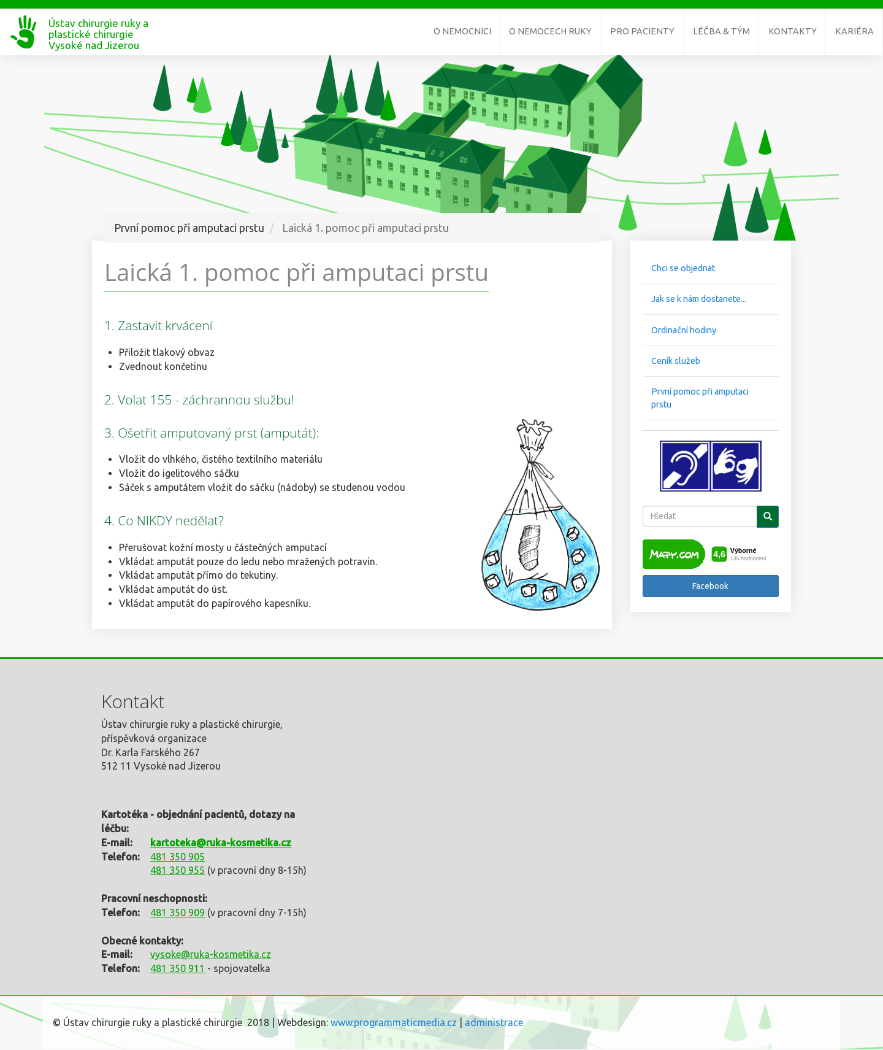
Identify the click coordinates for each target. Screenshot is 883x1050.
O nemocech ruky (550, 31)
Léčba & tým (721, 31)
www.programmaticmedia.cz (394, 1022)
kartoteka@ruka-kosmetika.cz (220, 842)
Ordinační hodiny (683, 330)
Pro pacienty (642, 31)
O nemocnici (462, 31)
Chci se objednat (683, 268)
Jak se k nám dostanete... (698, 299)
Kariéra (854, 31)
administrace (494, 1022)
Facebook (710, 586)
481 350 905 (177, 856)
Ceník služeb (675, 361)
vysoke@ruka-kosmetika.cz (210, 954)
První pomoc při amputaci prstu (700, 398)
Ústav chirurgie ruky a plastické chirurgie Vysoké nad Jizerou (98, 28)
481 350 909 (177, 912)
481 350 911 (177, 968)
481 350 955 (177, 870)
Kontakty (792, 31)
